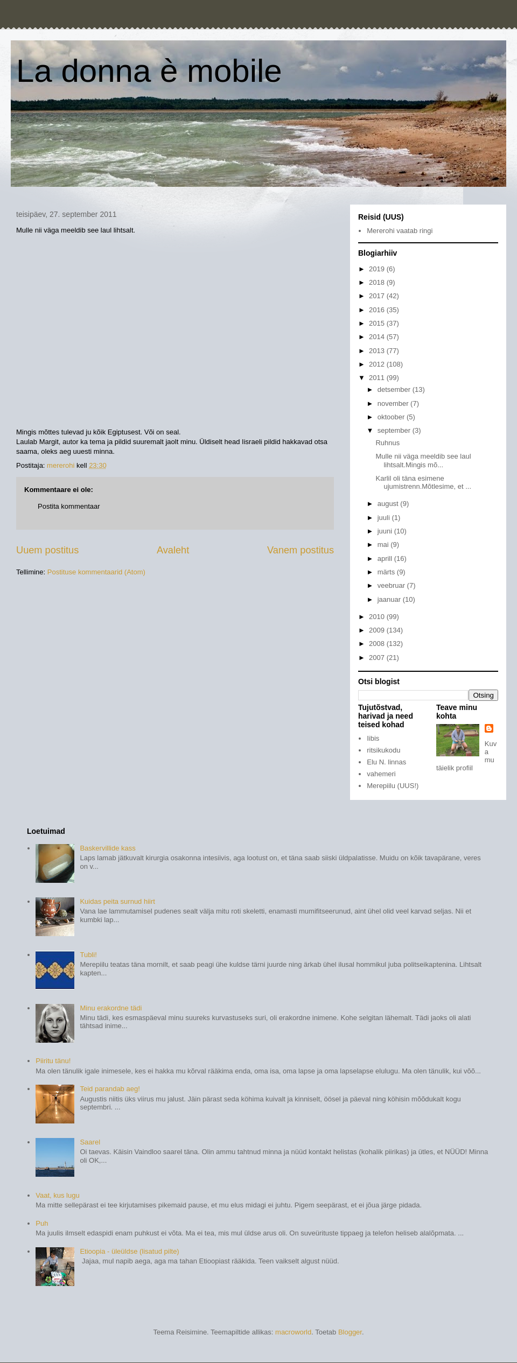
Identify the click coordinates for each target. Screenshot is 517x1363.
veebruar (392, 585)
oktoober (392, 417)
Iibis (373, 738)
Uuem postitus (47, 550)
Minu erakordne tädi (111, 1008)
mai (384, 544)
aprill (386, 558)
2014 (378, 337)
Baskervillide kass (107, 848)
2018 (378, 282)
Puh (42, 1223)
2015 (378, 323)
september (395, 430)
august (389, 504)
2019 (378, 269)
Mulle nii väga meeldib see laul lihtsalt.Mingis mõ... (423, 460)
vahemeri (381, 774)
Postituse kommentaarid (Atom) (96, 572)
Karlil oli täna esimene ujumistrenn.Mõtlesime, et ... (423, 482)
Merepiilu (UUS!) (392, 786)
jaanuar (390, 599)
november (394, 403)
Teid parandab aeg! (109, 1089)
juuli (385, 518)
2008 (378, 644)
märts (387, 572)
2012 (378, 364)
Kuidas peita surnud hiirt (117, 901)
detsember (395, 389)
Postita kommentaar (69, 506)
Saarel (90, 1142)
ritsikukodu (383, 750)
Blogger (350, 1332)
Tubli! (88, 955)
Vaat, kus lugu (57, 1195)
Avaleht (173, 550)
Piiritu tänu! (53, 1061)
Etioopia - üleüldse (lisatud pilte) (129, 1251)
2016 (378, 310)
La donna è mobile (149, 71)
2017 (378, 296)
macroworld (293, 1332)
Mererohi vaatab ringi (399, 231)
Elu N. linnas (386, 762)
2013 (378, 351)
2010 (378, 617)
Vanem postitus (300, 550)
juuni (386, 531)
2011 (378, 378)
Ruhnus (387, 443)
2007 (378, 658)
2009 (378, 630)
